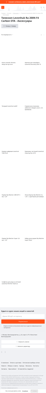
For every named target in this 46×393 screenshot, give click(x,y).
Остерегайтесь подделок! (25, 369)
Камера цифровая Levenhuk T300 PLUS (10, 152)
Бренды (21, 366)
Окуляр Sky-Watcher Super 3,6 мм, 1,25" (11, 239)
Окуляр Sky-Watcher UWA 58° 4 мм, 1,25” (11, 195)
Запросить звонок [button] (23, 342)
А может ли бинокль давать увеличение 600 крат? (24, 2)
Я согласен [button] (34, 391)
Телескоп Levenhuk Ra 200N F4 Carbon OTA (32, 13)
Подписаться (23, 321)
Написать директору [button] (23, 346)
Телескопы (15, 13)
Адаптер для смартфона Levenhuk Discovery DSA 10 (33, 63)
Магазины (29, 366)
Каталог (9, 13)
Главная (3, 13)
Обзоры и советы (13, 366)
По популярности (6, 35)
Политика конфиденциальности (9, 388)
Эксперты (4, 369)
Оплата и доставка (15, 362)
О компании (5, 362)
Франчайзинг (12, 369)
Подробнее (25, 391)
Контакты (36, 366)
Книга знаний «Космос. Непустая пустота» (9, 63)
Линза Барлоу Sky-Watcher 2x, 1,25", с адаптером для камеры (34, 195)
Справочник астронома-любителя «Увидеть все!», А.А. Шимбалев (34, 107)
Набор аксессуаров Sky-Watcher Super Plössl (34, 239)
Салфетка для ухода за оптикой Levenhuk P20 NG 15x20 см (11, 282)
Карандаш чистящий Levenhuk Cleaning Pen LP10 (34, 152)
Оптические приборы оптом (31, 362)
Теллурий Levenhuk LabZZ (9, 106)
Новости (3, 366)
